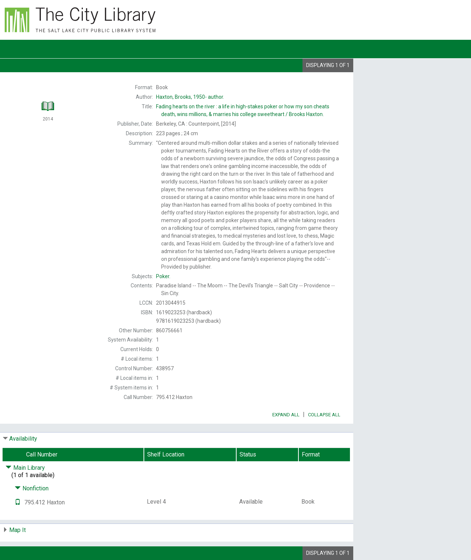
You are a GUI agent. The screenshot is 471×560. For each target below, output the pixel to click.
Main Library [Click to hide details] (25, 467)
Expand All (286, 414)
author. (190, 97)
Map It (17, 529)
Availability (23, 438)
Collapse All (324, 414)
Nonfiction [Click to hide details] (32, 488)
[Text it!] (18, 502)
